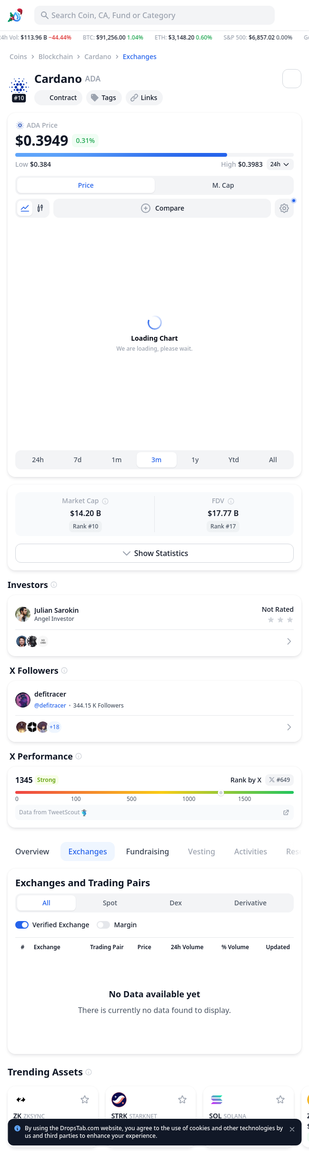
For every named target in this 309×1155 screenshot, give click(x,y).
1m (116, 459)
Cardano (97, 56)
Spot (110, 902)
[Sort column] (22, 947)
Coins (18, 56)
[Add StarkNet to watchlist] (182, 1099)
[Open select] (280, 164)
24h (38, 459)
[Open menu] (291, 78)
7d (78, 459)
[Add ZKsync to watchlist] (84, 1099)
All (273, 459)
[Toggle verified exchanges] (52, 925)
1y (195, 459)
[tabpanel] (154, 334)
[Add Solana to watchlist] (280, 1099)
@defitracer (50, 705)
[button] (154, 37)
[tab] (86, 185)
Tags (103, 97)
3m (156, 459)
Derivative (250, 902)
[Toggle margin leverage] (117, 925)
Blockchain (56, 56)
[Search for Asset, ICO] (154, 15)
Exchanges (140, 56)
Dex (175, 902)
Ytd (234, 459)
